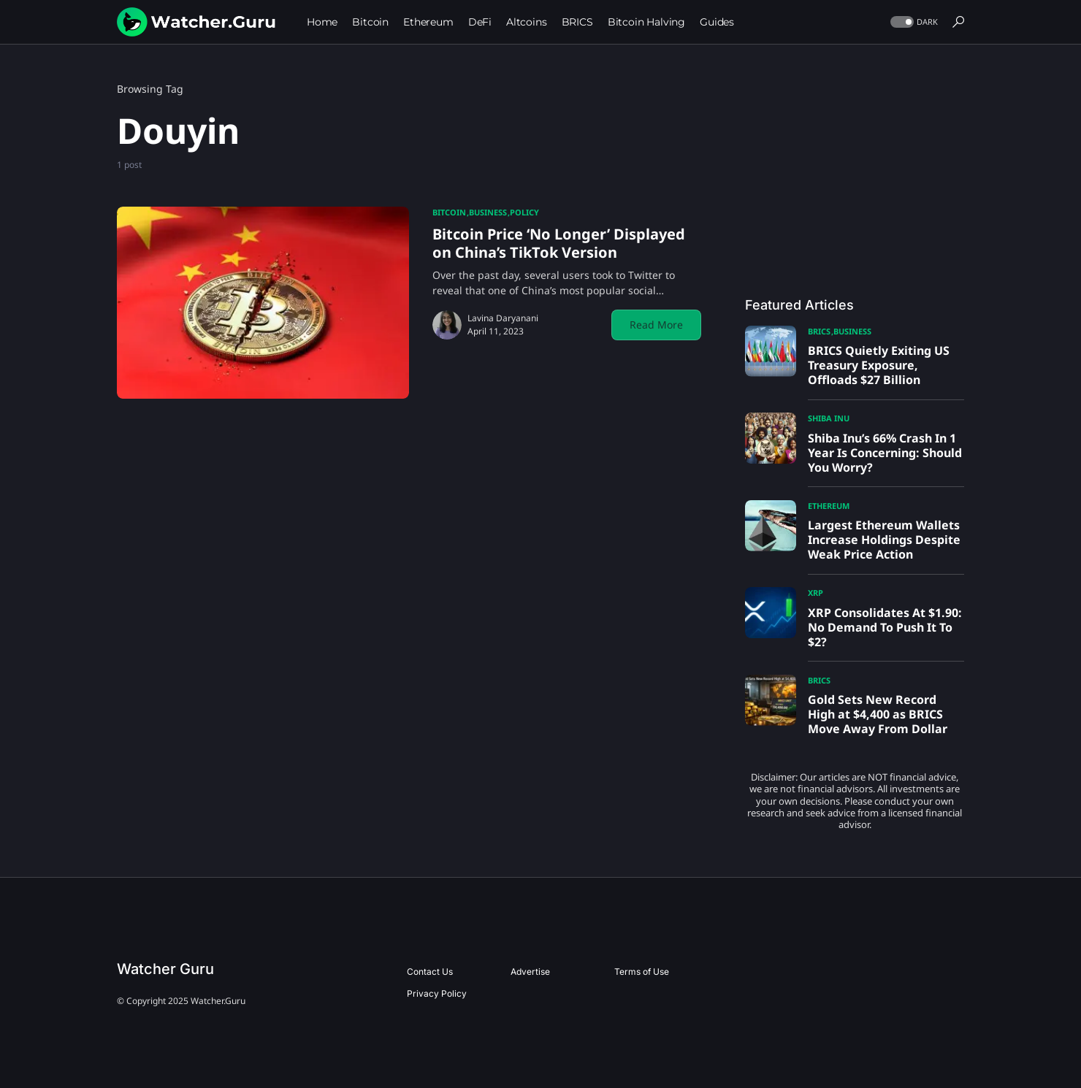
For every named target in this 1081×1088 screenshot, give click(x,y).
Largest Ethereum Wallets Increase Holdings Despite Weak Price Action (884, 540)
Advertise (530, 971)
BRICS (819, 331)
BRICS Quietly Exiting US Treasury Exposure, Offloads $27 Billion (879, 365)
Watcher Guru (165, 969)
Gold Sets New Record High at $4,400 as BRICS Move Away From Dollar (877, 714)
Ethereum (828, 505)
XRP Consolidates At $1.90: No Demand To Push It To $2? (885, 627)
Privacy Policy (437, 993)
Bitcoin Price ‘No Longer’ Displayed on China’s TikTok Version (558, 243)
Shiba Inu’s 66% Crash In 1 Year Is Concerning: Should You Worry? (885, 453)
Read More (656, 325)
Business (488, 212)
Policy (524, 212)
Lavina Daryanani (502, 318)
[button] (912, 22)
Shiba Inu (828, 418)
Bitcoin (449, 212)
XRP (815, 592)
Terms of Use (641, 971)
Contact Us (430, 971)
